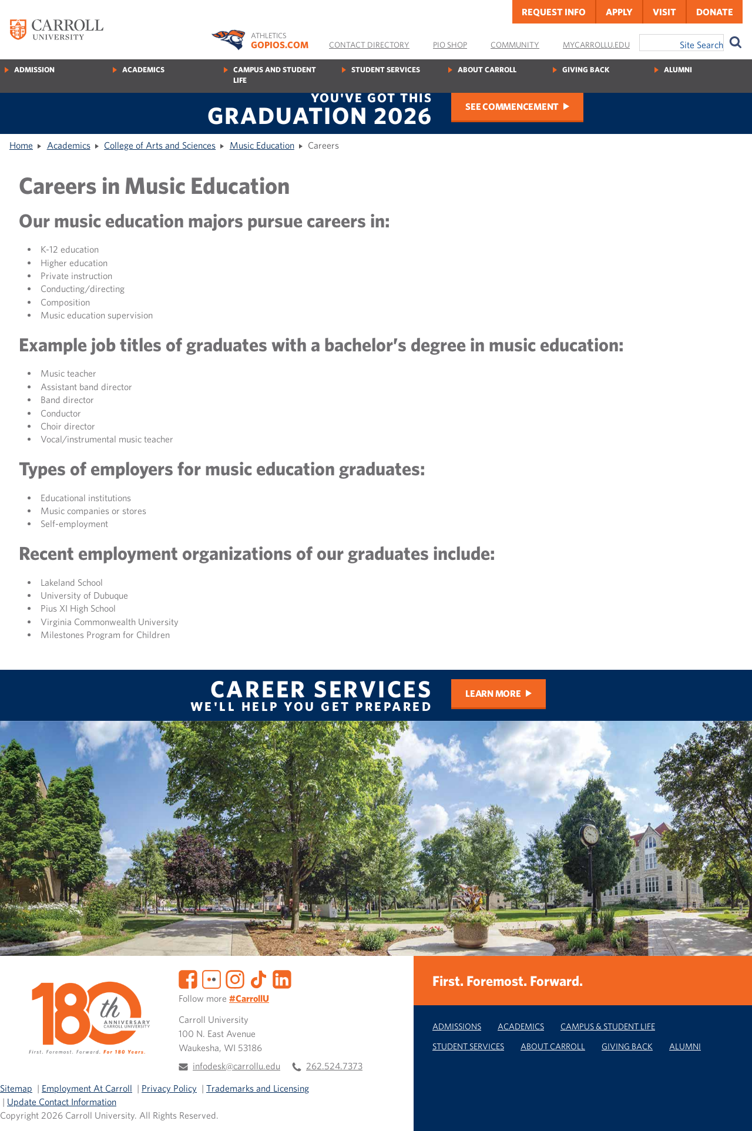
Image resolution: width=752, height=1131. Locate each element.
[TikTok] (258, 978)
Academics (143, 69)
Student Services (385, 69)
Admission (34, 69)
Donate (714, 11)
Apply (619, 11)
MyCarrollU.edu (596, 44)
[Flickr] (211, 978)
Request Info (554, 11)
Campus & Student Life (607, 1026)
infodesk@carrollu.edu (236, 1065)
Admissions (456, 1026)
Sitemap (16, 1088)
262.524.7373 (334, 1065)
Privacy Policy (169, 1088)
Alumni (678, 69)
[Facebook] (188, 978)
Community (515, 44)
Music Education (262, 145)
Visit (664, 11)
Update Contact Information (61, 1101)
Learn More (493, 693)
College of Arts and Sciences (160, 145)
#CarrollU (249, 998)
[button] (730, 1109)
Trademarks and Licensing (257, 1088)
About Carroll (487, 69)
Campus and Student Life (274, 75)
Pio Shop (450, 44)
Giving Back (585, 69)
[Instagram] (235, 978)
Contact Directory (369, 44)
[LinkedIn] (282, 978)
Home (21, 145)
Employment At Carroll (87, 1088)
